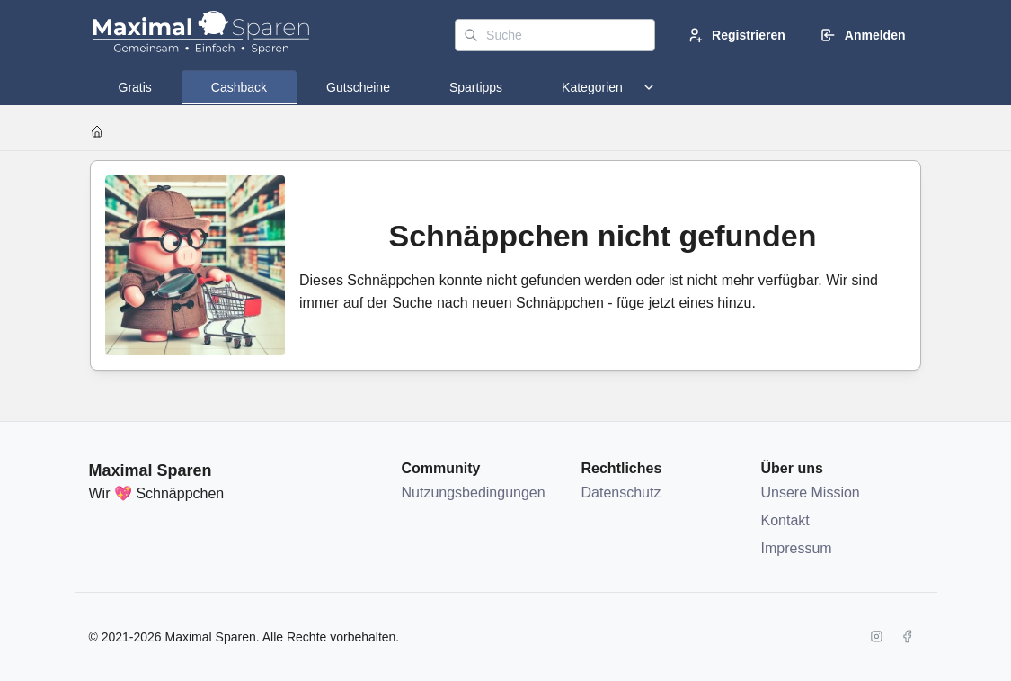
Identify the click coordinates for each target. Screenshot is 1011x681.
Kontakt (785, 520)
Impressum (796, 548)
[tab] (135, 87)
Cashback (239, 87)
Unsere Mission (810, 492)
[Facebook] (907, 637)
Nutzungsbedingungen (473, 492)
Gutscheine (358, 87)
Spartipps (475, 87)
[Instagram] (877, 637)
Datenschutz (621, 492)
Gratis (135, 87)
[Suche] (555, 35)
